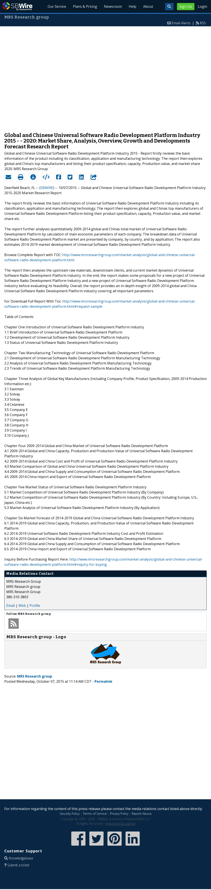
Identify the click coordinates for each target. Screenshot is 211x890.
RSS (203, 23)
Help (132, 6)
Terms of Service (95, 814)
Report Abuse (142, 814)
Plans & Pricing (85, 6)
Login (202, 6)
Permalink (103, 681)
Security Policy (70, 814)
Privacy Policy (119, 814)
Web (22, 605)
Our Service (57, 6)
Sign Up (185, 6)
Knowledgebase (21, 858)
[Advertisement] (52, 77)
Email (10, 605)
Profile (34, 605)
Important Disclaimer (120, 824)
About (148, 6)
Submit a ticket (18, 865)
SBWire (17, 6)
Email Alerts (181, 23)
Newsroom (113, 6)
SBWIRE (46, 187)
